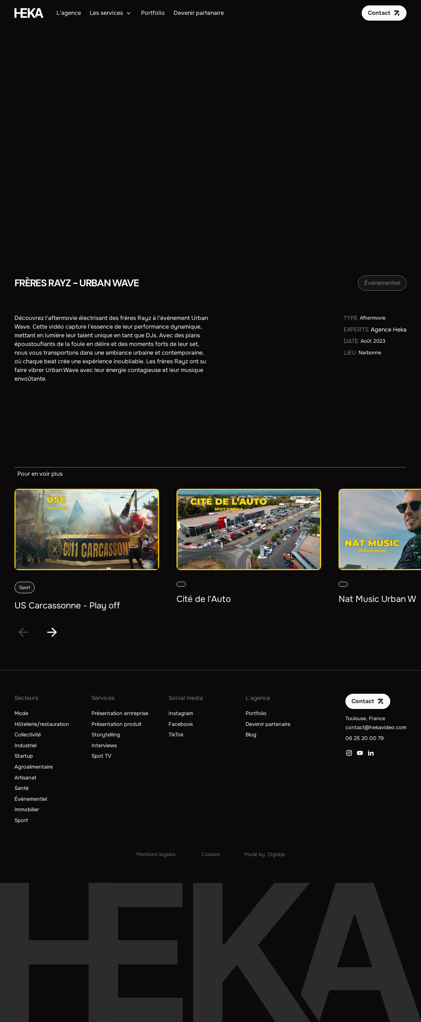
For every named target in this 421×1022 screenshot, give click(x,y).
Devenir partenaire (199, 13)
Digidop (276, 854)
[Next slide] (52, 632)
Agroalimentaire (33, 767)
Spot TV (101, 756)
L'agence (68, 13)
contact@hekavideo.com (376, 727)
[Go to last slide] (23, 632)
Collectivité (27, 734)
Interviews (104, 745)
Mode (21, 713)
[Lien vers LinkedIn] (370, 753)
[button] (111, 13)
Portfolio (153, 13)
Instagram (181, 713)
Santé (21, 788)
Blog (251, 734)
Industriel (25, 745)
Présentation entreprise (120, 713)
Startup (23, 756)
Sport (21, 820)
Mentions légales (155, 854)
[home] (28, 13)
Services (103, 698)
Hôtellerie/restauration (41, 724)
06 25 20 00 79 (364, 738)
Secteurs (26, 698)
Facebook (181, 724)
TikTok (176, 734)
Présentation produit (116, 724)
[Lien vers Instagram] (349, 753)
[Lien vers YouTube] (359, 753)
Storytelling (106, 734)
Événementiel (30, 799)
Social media (186, 698)
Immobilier (26, 809)
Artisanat (25, 777)
